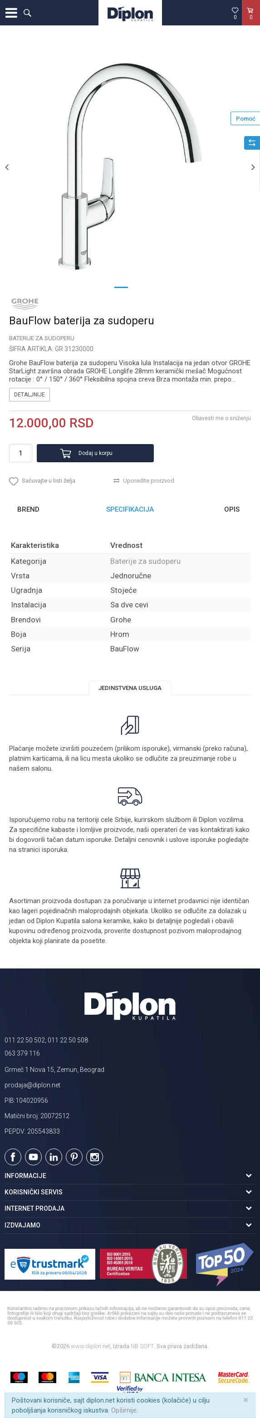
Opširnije (124, 1410)
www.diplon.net (90, 1346)
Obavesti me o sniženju (221, 418)
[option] (130, 167)
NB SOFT (142, 1346)
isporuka (54, 850)
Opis (232, 509)
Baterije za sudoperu (41, 338)
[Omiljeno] (235, 13)
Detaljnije (29, 394)
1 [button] (121, 286)
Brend (28, 509)
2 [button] (139, 286)
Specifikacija (130, 509)
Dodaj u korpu (95, 453)
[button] (27, 12)
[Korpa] (251, 22)
